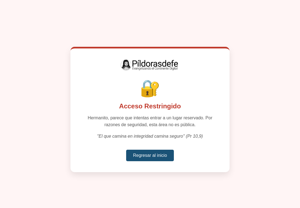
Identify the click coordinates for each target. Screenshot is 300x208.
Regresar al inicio (150, 155)
